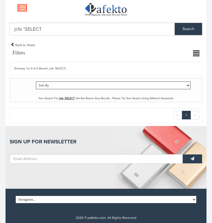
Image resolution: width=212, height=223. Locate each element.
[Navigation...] (22, 8)
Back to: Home (22, 44)
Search (188, 29)
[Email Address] (96, 159)
